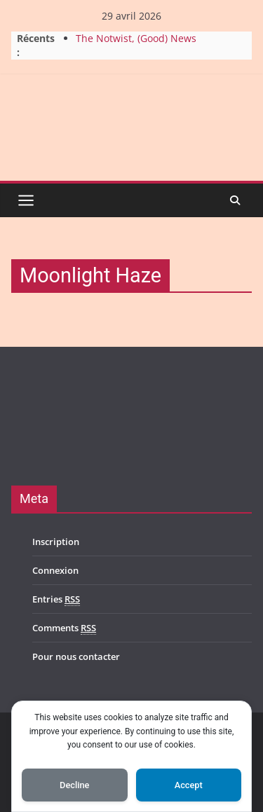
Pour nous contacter (76, 656)
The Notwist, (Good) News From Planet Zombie (136, 45)
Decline (74, 785)
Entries (56, 599)
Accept (189, 785)
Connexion (55, 570)
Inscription (55, 541)
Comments (64, 628)
